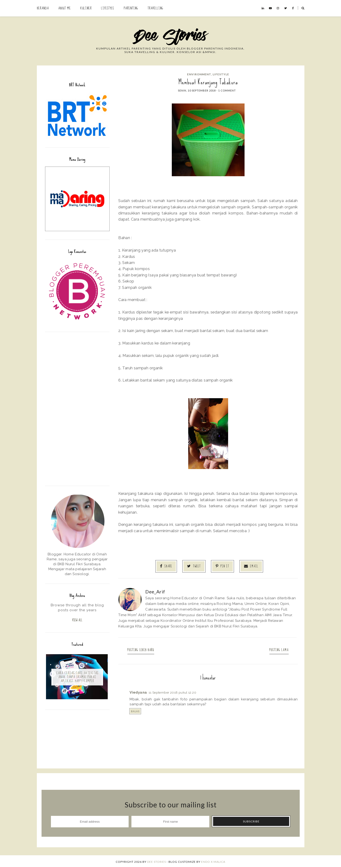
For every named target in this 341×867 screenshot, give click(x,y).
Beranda (43, 8)
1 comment (227, 90)
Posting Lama (277, 649)
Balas (135, 710)
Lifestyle (107, 8)
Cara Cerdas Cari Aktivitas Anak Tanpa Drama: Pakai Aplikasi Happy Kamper (77, 677)
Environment (199, 74)
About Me (64, 8)
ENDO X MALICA (213, 860)
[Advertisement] (77, 408)
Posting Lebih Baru (143, 649)
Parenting (131, 8)
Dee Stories (156, 860)
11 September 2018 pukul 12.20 (172, 691)
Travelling (155, 8)
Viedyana (138, 691)
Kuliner (86, 8)
